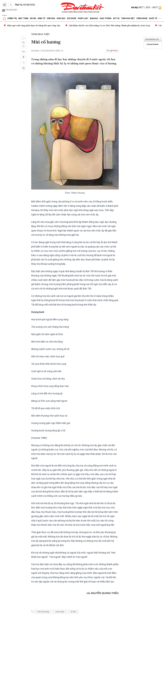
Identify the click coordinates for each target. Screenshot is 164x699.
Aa (23, 42)
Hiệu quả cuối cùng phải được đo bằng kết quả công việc (33, 25)
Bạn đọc (94, 18)
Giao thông (105, 18)
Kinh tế (41, 18)
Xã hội (33, 18)
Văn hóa (51, 18)
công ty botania (152, 44)
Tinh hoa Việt (128, 18)
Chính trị (12, 18)
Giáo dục (61, 18)
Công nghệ (141, 18)
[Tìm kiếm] (10, 4)
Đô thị (116, 18)
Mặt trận (23, 18)
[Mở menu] (4, 4)
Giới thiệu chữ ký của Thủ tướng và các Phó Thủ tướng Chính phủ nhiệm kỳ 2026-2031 (109, 25)
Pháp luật (83, 18)
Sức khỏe (71, 18)
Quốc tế (153, 18)
